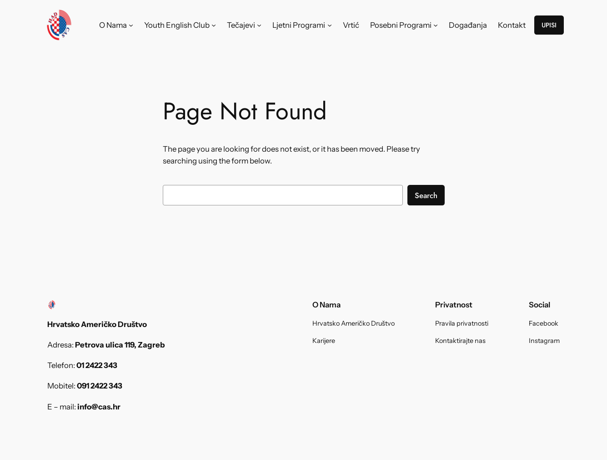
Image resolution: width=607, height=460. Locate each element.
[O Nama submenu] (131, 25)
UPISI (549, 25)
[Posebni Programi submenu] (435, 25)
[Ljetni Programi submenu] (329, 25)
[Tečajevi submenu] (259, 25)
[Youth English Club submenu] (213, 25)
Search (426, 195)
